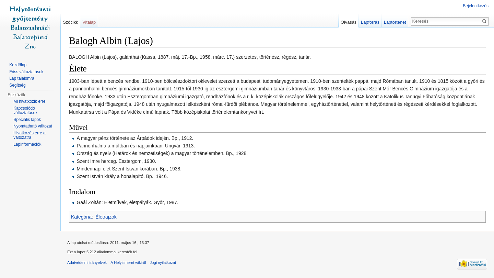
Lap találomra (21, 78)
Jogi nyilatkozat (163, 262)
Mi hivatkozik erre (29, 101)
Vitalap (89, 22)
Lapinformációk (27, 144)
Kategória (81, 217)
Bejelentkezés (476, 5)
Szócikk (70, 22)
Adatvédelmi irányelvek (87, 262)
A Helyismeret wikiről (128, 262)
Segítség (17, 85)
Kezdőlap (17, 65)
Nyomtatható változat (32, 126)
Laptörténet (395, 22)
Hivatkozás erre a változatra (29, 135)
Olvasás (348, 22)
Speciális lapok (27, 119)
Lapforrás (370, 22)
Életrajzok (105, 217)
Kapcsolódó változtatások (25, 110)
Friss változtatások (26, 71)
